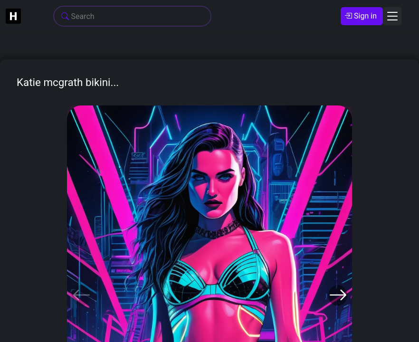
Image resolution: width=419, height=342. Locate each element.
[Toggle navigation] (392, 16)
